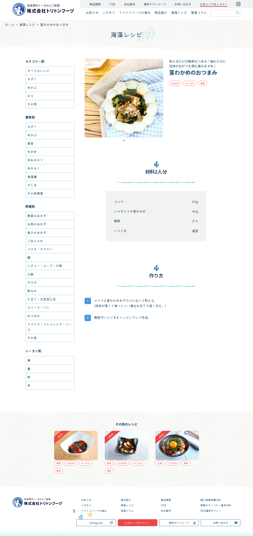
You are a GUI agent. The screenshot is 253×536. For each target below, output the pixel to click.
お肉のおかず (36, 224)
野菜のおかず (36, 215)
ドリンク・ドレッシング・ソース (49, 327)
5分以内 (175, 83)
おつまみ (189, 83)
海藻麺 (32, 176)
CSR (112, 4)
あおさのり (35, 159)
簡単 (202, 83)
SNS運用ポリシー (210, 511)
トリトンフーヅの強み (135, 12)
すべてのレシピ (38, 70)
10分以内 (122, 463)
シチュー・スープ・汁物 (44, 265)
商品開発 (95, 4)
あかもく (33, 168)
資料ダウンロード (155, 4)
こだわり (108, 12)
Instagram (96, 523)
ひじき (32, 185)
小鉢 (30, 274)
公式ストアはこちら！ (137, 523)
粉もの (32, 290)
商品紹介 (161, 12)
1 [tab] (124, 140)
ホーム (9, 24)
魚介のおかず (36, 232)
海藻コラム (199, 12)
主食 (160, 463)
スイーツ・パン (38, 307)
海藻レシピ (179, 12)
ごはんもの (35, 240)
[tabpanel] (124, 98)
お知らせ (92, 12)
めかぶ (32, 87)
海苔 (30, 143)
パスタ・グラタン (40, 249)
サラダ (32, 282)
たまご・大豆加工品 (41, 299)
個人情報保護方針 (210, 500)
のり (30, 95)
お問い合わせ (183, 4)
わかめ (32, 151)
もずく (32, 79)
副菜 (58, 463)
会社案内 (129, 4)
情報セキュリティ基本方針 (215, 505)
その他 (32, 104)
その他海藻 (35, 193)
